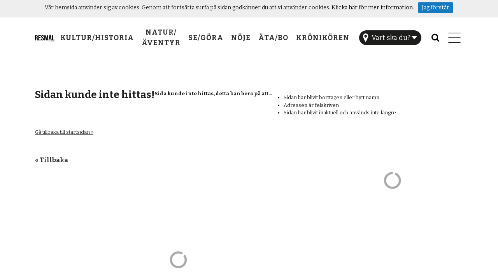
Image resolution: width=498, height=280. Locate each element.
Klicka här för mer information (372, 7)
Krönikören (322, 37)
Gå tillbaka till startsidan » (64, 132)
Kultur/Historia (97, 37)
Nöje (241, 37)
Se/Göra (205, 37)
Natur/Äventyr (161, 37)
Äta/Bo (273, 37)
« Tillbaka (51, 160)
